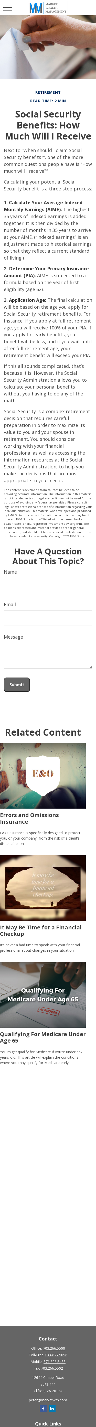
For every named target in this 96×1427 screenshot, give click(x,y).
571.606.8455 (55, 1361)
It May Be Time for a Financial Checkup (41, 930)
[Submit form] (17, 685)
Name (10, 572)
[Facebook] (43, 1408)
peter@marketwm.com (48, 1400)
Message (13, 637)
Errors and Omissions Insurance (29, 818)
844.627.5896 (56, 1355)
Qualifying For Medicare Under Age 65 (43, 1037)
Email (10, 604)
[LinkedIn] (52, 1408)
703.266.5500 (54, 1348)
